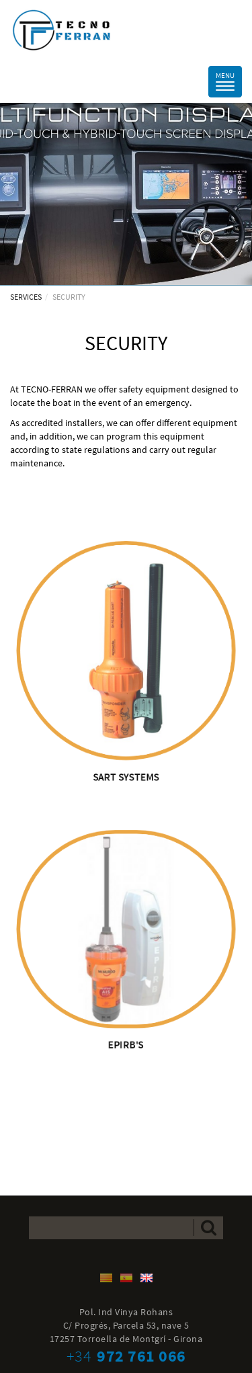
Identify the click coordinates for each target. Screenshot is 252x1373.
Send (208, 1227)
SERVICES (26, 297)
